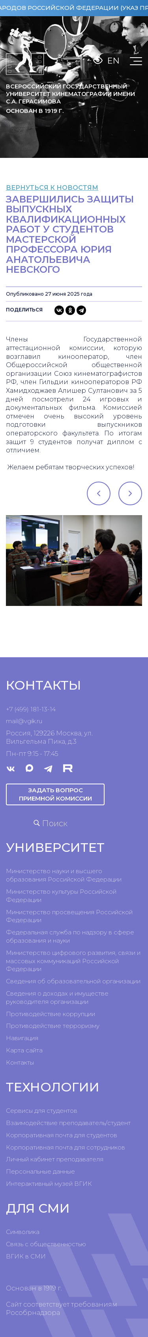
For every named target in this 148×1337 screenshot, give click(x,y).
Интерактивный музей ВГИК (49, 1183)
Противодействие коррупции (50, 1014)
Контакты (20, 1062)
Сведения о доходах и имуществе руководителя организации (57, 997)
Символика (22, 1232)
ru (39, 721)
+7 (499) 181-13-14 (31, 709)
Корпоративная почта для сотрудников (65, 1147)
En (113, 61)
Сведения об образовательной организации (73, 981)
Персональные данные (40, 1171)
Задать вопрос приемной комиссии (55, 794)
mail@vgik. (21, 721)
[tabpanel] (74, 560)
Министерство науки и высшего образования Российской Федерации (64, 875)
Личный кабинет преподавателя (54, 1159)
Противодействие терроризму (52, 1025)
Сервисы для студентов (41, 1110)
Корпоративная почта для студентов (61, 1135)
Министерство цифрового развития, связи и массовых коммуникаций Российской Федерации (73, 961)
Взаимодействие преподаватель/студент (68, 1123)
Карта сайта (24, 1050)
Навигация (22, 1038)
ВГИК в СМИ (26, 1256)
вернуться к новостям (52, 187)
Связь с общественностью (46, 1244)
